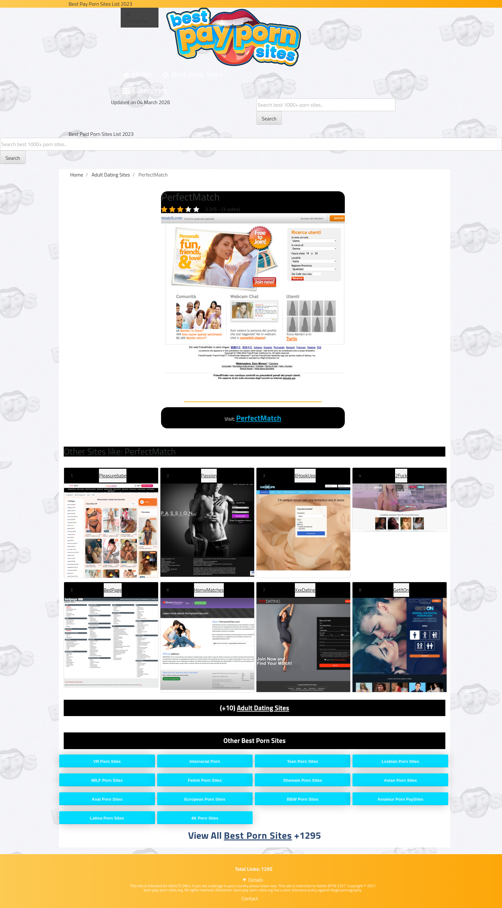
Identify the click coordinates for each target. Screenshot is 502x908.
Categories (149, 90)
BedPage (113, 590)
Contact (249, 898)
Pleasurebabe (112, 475)
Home (142, 74)
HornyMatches (209, 590)
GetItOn (401, 590)
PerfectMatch (258, 418)
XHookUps (305, 475)
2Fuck (401, 475)
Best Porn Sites (196, 74)
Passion (209, 475)
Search (269, 118)
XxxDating (305, 590)
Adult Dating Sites (263, 708)
